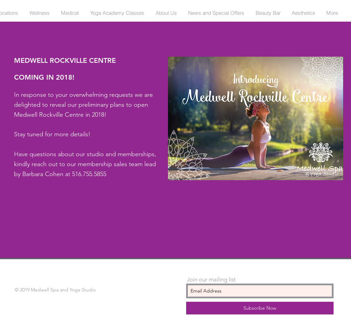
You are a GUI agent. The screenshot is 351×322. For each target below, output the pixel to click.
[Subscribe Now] (260, 308)
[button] (39, 13)
